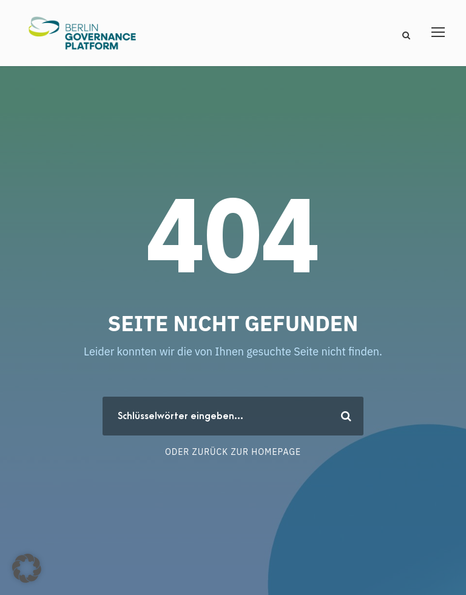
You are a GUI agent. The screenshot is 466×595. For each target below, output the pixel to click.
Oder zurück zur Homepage (233, 451)
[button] (26, 568)
